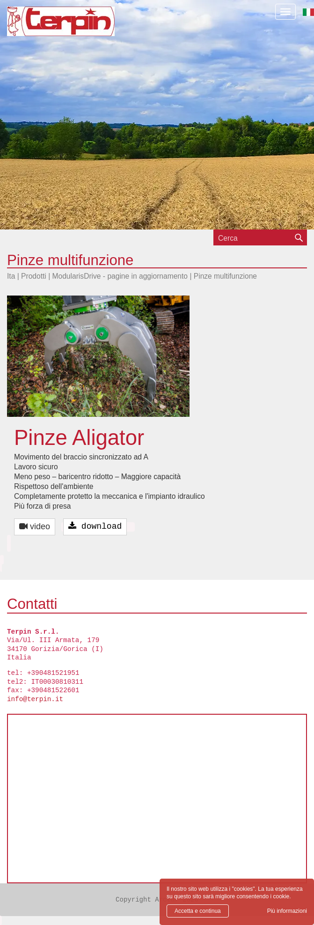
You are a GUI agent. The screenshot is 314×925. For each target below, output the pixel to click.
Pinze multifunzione (225, 276)
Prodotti (33, 276)
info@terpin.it (35, 699)
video (34, 526)
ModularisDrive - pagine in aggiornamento (120, 276)
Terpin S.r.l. (77, 26)
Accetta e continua (198, 911)
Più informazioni (287, 911)
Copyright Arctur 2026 (157, 899)
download (95, 526)
